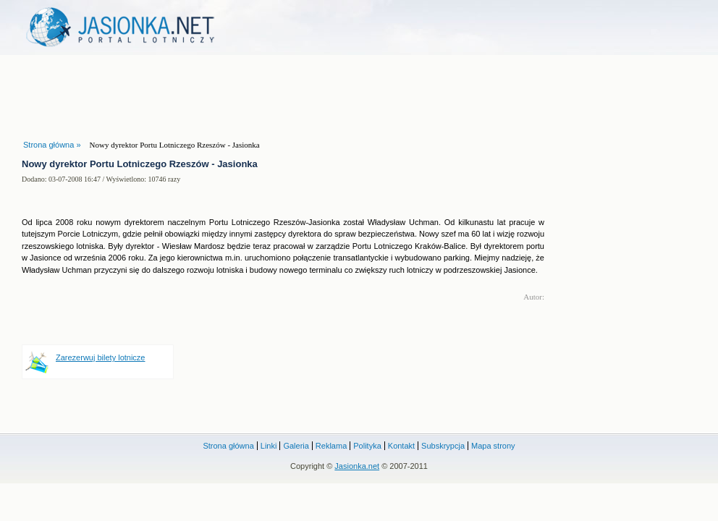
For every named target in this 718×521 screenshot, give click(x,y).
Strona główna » (52, 144)
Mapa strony (493, 445)
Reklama (331, 445)
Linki (269, 445)
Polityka (367, 445)
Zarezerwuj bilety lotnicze (100, 357)
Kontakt (401, 445)
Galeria (295, 445)
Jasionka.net (356, 466)
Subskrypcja (443, 445)
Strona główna (228, 445)
